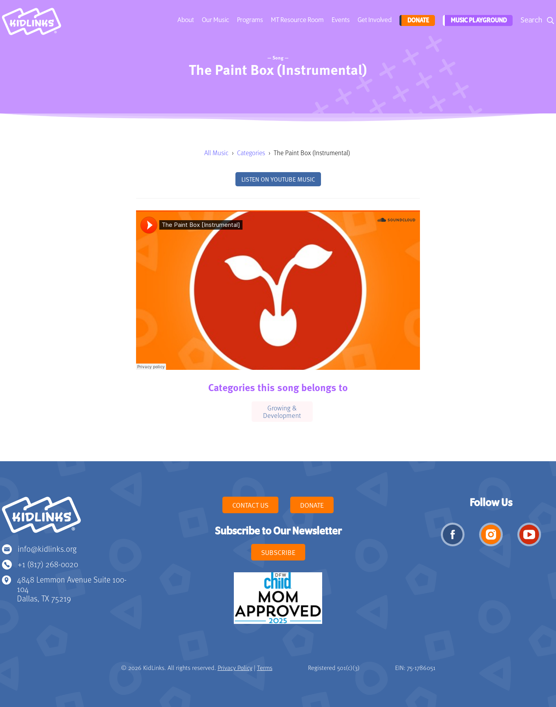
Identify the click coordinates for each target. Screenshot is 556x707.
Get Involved (374, 20)
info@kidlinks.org (47, 548)
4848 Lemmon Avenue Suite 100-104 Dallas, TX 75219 (72, 588)
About (185, 20)
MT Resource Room (296, 20)
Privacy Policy (235, 667)
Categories (251, 153)
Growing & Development (282, 411)
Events (340, 20)
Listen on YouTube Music (278, 179)
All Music (216, 153)
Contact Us (250, 505)
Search (531, 20)
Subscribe (278, 552)
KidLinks (41, 518)
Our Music (214, 20)
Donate (416, 20)
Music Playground (478, 20)
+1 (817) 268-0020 (48, 564)
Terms (264, 667)
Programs (249, 20)
